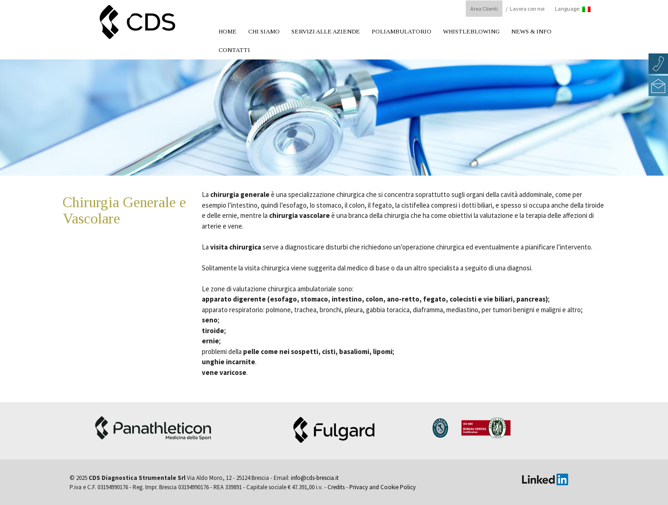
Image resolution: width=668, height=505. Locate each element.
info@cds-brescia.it (315, 478)
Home (227, 31)
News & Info (531, 31)
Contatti (234, 49)
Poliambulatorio (401, 31)
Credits (336, 487)
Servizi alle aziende (325, 31)
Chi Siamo (264, 31)
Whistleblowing (471, 31)
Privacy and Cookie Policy (382, 487)
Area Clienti (484, 8)
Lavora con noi (527, 8)
